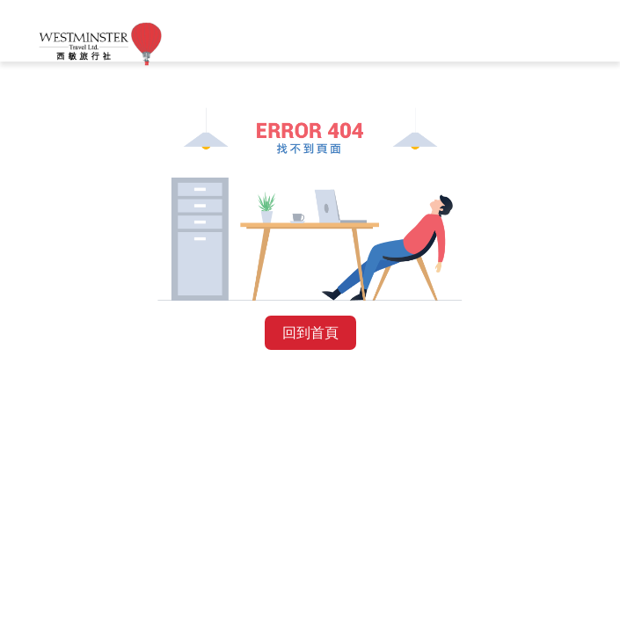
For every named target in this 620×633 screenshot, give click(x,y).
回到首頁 (310, 332)
